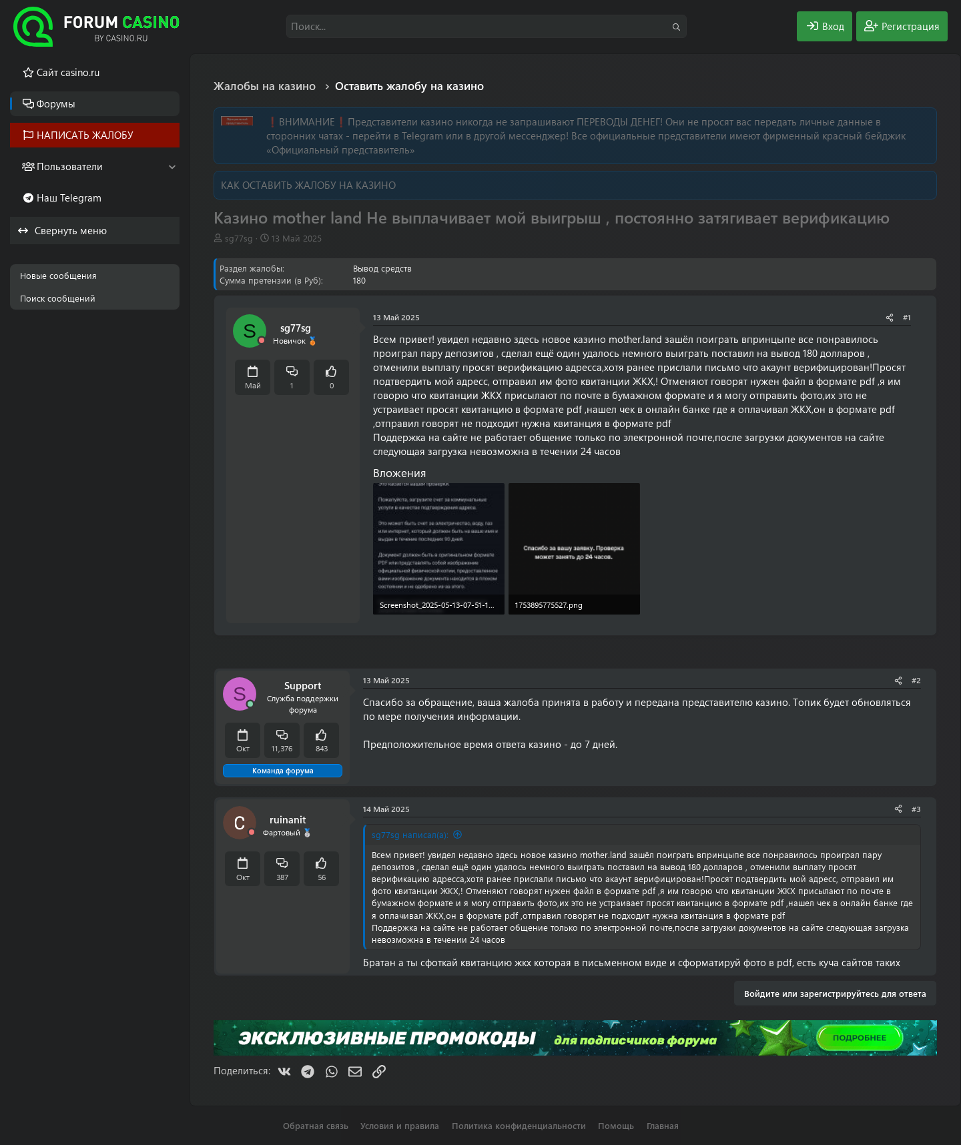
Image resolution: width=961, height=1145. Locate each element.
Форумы (56, 103)
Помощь (616, 1125)
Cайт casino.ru (68, 72)
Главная (663, 1125)
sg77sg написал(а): (410, 834)
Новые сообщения (58, 275)
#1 (907, 317)
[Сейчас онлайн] (250, 704)
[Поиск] (486, 26)
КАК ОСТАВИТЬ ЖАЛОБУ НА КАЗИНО (308, 185)
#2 (916, 680)
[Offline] (261, 341)
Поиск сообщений (57, 298)
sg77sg (239, 238)
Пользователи (70, 166)
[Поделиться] (889, 317)
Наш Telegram (69, 197)
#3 (916, 808)
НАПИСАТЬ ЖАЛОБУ (85, 134)
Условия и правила (399, 1125)
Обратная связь (315, 1125)
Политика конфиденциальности (519, 1125)
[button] (172, 166)
